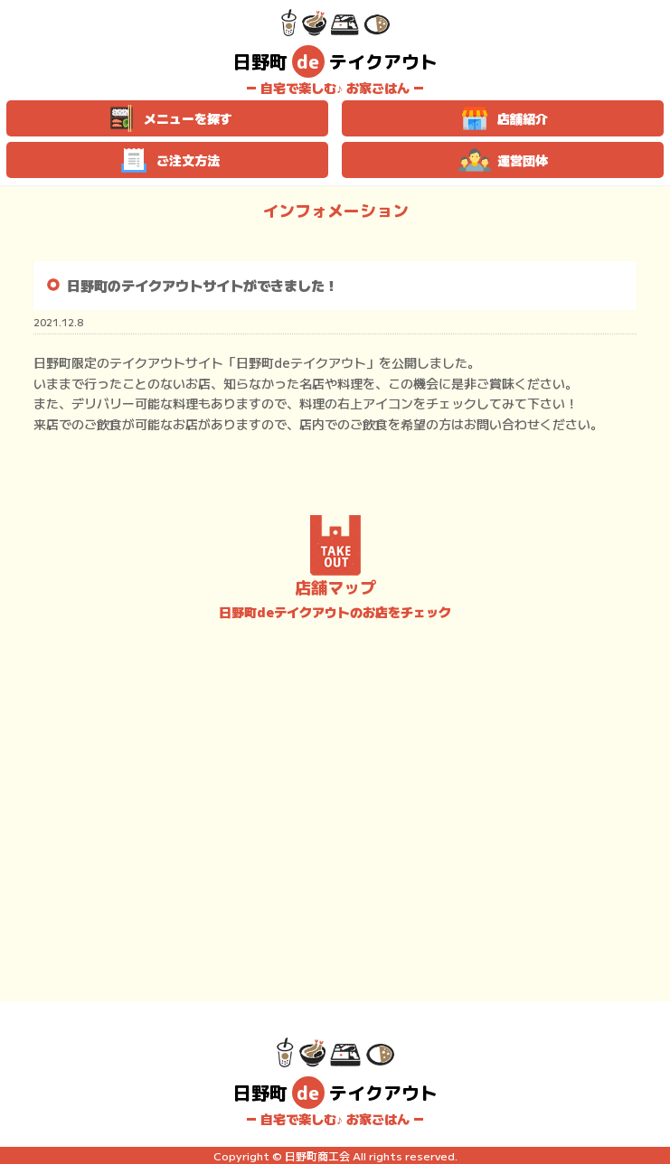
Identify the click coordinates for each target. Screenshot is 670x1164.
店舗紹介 (502, 118)
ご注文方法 (168, 160)
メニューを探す (167, 118)
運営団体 (502, 160)
